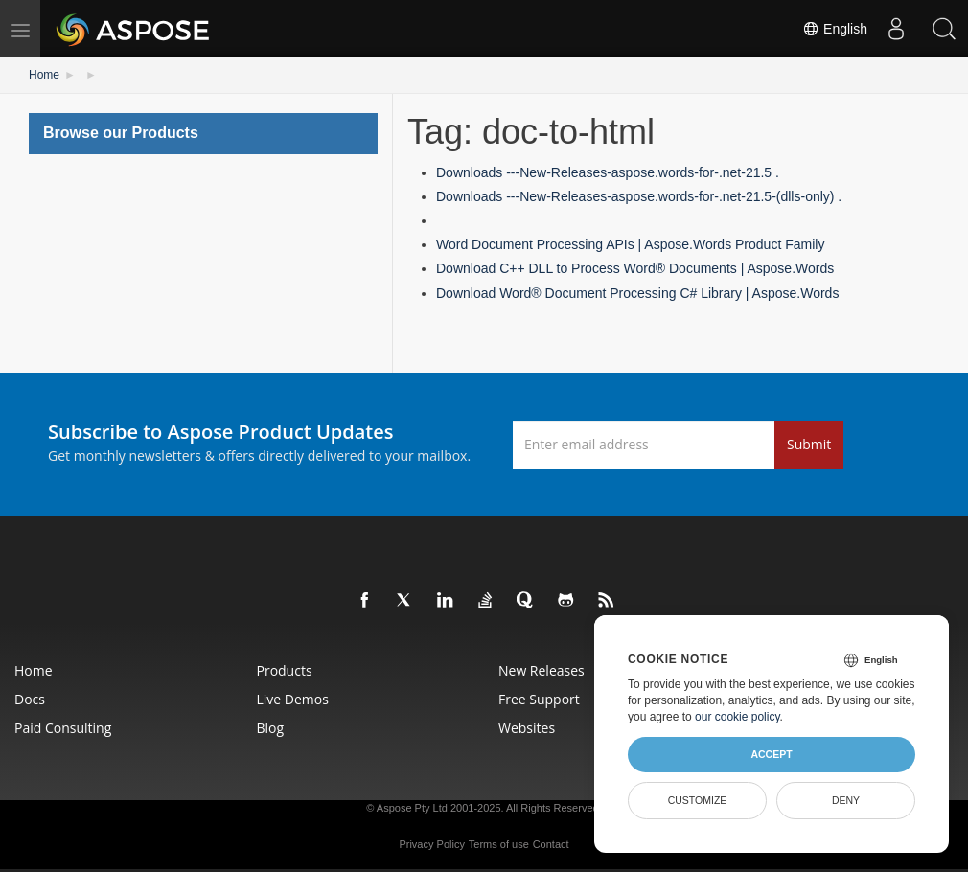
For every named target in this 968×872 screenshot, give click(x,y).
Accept (771, 754)
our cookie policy (737, 716)
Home (44, 74)
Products (284, 670)
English (834, 28)
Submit (809, 444)
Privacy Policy (431, 844)
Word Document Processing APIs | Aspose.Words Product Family (630, 244)
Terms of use (499, 844)
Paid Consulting (62, 728)
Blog (271, 728)
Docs (29, 699)
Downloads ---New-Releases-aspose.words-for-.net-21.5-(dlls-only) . (638, 196)
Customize (697, 800)
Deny (846, 800)
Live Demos (293, 699)
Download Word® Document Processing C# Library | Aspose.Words (637, 293)
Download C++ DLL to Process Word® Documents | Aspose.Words (635, 268)
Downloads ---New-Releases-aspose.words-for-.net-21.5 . (607, 172)
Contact (551, 844)
